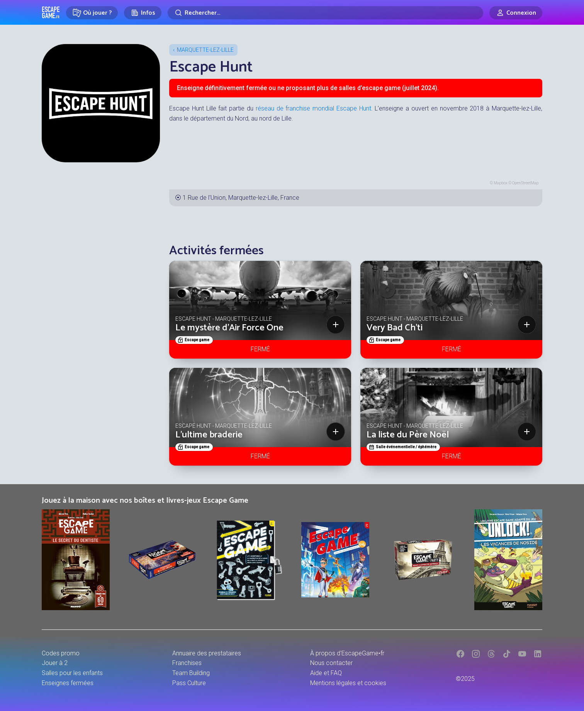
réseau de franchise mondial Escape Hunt (313, 108)
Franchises (187, 663)
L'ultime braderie (209, 434)
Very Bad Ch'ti (395, 327)
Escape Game (51, 12)
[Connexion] (515, 12)
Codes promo (61, 653)
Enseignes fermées (67, 683)
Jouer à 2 (55, 663)
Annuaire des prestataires (206, 653)
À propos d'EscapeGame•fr (347, 653)
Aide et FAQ (326, 673)
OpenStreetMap (525, 183)
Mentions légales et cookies (348, 683)
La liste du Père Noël (408, 434)
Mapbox (501, 183)
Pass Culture (189, 683)
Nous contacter (331, 663)
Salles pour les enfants (72, 673)
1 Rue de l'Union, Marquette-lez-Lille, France (241, 197)
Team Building (191, 673)
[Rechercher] (325, 12)
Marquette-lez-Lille (205, 50)
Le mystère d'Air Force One (229, 327)
